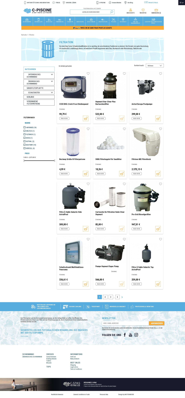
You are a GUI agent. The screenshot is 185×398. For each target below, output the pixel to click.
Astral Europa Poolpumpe (142, 104)
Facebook (124, 334)
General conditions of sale (81, 394)
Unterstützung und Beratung (38, 2)
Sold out (73, 357)
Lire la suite (63, 51)
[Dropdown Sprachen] (182, 3)
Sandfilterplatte (35, 88)
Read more (64, 118)
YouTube (130, 334)
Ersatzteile (153, 2)
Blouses (48, 363)
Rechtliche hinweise (57, 394)
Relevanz (156, 66)
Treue (58, 2)
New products (74, 359)
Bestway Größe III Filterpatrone (72, 159)
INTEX (29, 138)
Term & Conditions (76, 369)
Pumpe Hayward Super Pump (107, 266)
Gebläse (30, 97)
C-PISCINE (102, 2)
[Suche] (92, 12)
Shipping (73, 365)
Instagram (136, 334)
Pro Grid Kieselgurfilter (141, 214)
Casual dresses (51, 357)
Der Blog (130, 2)
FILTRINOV (31, 134)
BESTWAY (31, 145)
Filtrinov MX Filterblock (141, 159)
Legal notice (74, 367)
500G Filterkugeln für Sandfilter (108, 159)
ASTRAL (30, 141)
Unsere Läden (71, 2)
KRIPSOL (30, 148)
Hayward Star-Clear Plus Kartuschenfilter (105, 103)
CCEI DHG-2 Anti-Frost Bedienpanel (73, 104)
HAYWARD (31, 127)
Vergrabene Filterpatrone (33, 102)
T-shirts (48, 361)
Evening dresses (51, 359)
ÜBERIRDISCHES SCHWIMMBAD (32, 357)
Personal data (104, 394)
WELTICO (30, 131)
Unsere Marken (116, 2)
